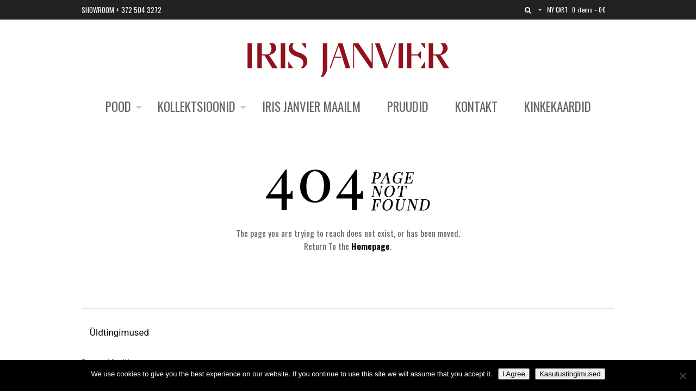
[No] (682, 375)
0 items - (588, 9)
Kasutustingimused (570, 374)
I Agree (513, 374)
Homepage (370, 246)
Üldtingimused (120, 332)
